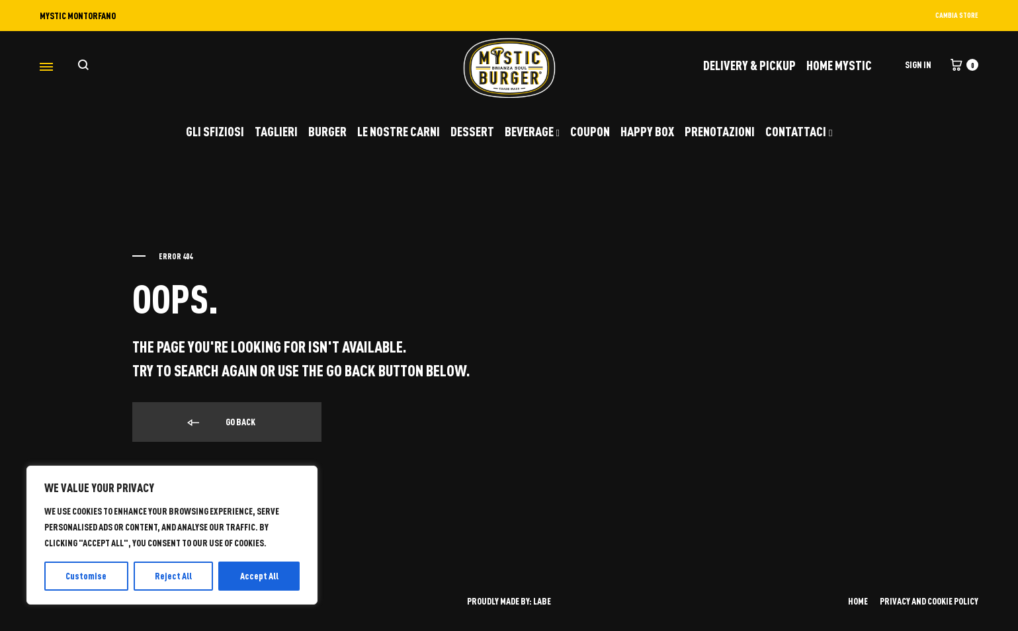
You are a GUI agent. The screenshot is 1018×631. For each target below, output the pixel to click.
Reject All (173, 575)
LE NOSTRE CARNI (398, 131)
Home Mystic (839, 65)
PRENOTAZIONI (720, 131)
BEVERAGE (532, 131)
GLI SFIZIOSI (215, 131)
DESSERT (472, 131)
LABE (542, 601)
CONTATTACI (798, 131)
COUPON (590, 131)
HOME (858, 601)
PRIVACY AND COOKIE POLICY (929, 601)
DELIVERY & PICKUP (749, 65)
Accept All (259, 575)
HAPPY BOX (647, 131)
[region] (172, 535)
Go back (220, 423)
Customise (85, 575)
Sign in (918, 64)
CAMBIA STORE (956, 15)
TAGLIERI (276, 131)
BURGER (327, 131)
